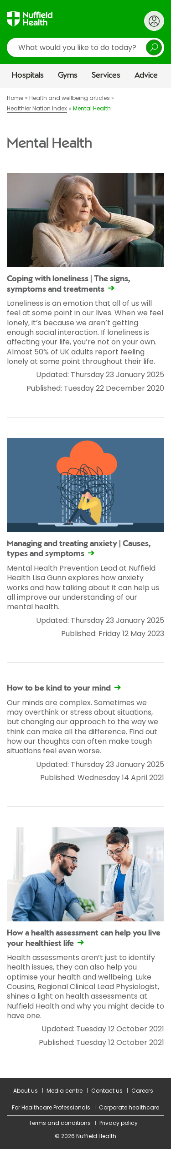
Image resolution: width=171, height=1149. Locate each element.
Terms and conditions (60, 1123)
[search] (85, 47)
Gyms (68, 75)
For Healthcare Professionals (51, 1107)
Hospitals (28, 75)
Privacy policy (118, 1123)
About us (25, 1090)
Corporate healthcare (129, 1107)
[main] (85, 583)
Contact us (107, 1090)
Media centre (65, 1090)
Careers (142, 1090)
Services (106, 75)
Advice (146, 75)
